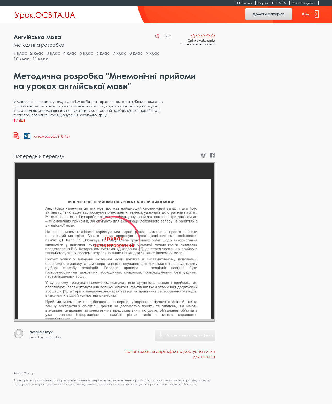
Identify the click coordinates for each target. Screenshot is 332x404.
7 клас (119, 53)
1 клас (20, 53)
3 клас (53, 53)
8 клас (136, 53)
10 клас (21, 58)
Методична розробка (39, 45)
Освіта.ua (244, 3)
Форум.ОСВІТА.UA (272, 3)
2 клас (37, 53)
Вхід (310, 14)
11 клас (40, 58)
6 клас (103, 53)
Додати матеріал (269, 14)
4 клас (70, 53)
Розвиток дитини (304, 3)
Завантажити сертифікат (189, 335)
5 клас (86, 53)
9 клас (152, 53)
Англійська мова (37, 37)
